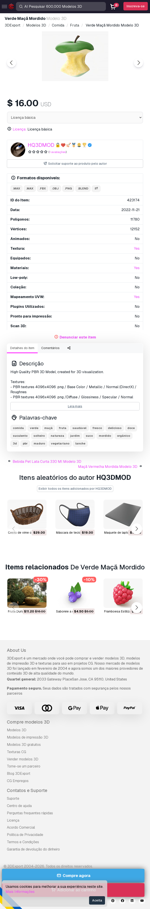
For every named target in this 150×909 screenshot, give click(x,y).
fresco (97, 428)
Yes (137, 248)
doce (131, 428)
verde (34, 428)
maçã (48, 428)
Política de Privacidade (25, 834)
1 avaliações (57, 152)
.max (16, 188)
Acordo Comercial (21, 827)
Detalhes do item (22, 348)
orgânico (123, 436)
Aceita (97, 900)
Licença (13, 820)
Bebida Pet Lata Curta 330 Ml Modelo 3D (47, 461)
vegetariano (60, 443)
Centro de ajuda (19, 805)
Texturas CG (16, 752)
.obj (55, 188)
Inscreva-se (136, 6)
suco (89, 436)
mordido (105, 436)
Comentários (50, 348)
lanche (80, 443)
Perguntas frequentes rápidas (30, 813)
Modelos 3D (16, 730)
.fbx (42, 188)
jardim (75, 436)
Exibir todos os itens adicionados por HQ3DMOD (75, 489)
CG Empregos (18, 781)
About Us (16, 650)
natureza (57, 436)
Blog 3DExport (18, 773)
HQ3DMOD (41, 145)
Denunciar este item (78, 337)
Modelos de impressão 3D (27, 737)
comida (18, 428)
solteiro (39, 436)
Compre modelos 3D (28, 722)
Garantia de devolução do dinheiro (33, 849)
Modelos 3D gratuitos (24, 744)
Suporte (13, 798)
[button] (137, 529)
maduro (39, 443)
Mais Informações (20, 891)
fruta (62, 428)
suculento (20, 436)
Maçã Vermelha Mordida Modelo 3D (107, 466)
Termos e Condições (23, 842)
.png (68, 188)
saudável (79, 428)
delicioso (114, 428)
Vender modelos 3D (22, 759)
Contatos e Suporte (27, 790)
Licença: (20, 129)
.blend (83, 188)
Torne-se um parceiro (23, 766)
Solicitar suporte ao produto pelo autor (75, 164)
